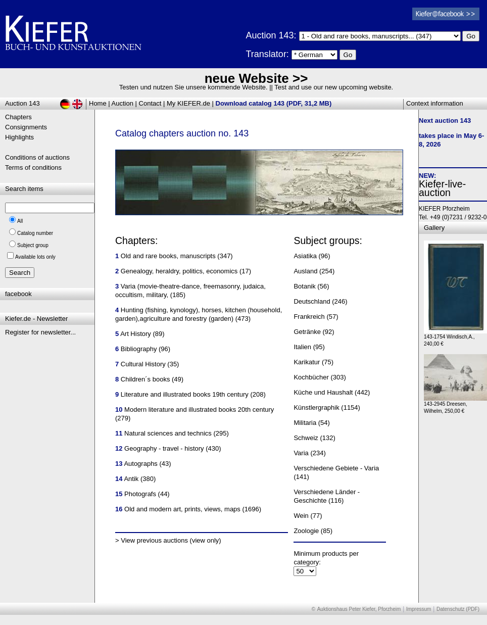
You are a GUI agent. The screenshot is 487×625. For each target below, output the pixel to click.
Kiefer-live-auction (442, 188)
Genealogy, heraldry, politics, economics (179, 271)
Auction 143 (22, 103)
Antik (131, 479)
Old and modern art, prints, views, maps (182, 509)
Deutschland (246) (320, 301)
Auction (122, 103)
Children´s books (145, 379)
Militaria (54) (312, 422)
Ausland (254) (314, 271)
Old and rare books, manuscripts (168, 256)
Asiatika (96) (312, 256)
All (20, 221)
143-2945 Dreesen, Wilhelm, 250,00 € (455, 405)
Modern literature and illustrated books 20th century (199, 409)
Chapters (18, 117)
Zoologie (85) (313, 531)
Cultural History (143, 364)
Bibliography (139, 349)
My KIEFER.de (188, 103)
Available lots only (35, 257)
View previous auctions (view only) (171, 540)
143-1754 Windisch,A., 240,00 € (455, 338)
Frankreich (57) (316, 316)
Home (98, 103)
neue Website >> (256, 78)
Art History (135, 334)
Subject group (32, 245)
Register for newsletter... (40, 332)
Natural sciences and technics (168, 433)
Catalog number (35, 233)
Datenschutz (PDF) (457, 609)
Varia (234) (309, 453)
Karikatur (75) (313, 362)
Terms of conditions (33, 167)
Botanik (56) (311, 286)
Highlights (19, 137)
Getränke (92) (314, 331)
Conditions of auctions (37, 157)
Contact (150, 103)
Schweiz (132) (314, 438)
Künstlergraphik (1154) (327, 407)
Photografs (140, 494)
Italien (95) (309, 347)
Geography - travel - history (164, 448)
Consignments (26, 127)
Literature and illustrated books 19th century (185, 394)
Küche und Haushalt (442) (332, 392)
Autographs (141, 463)
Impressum (418, 609)
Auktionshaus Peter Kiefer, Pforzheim (359, 609)
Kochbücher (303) (320, 377)
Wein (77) (308, 515)
